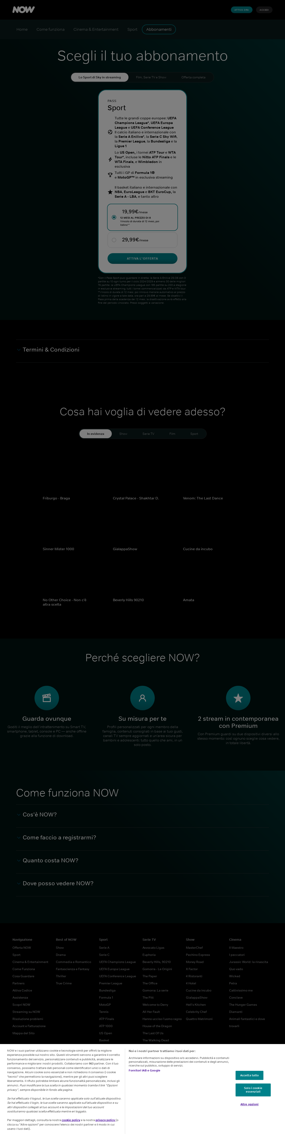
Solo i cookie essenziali (253, 1095)
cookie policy (71, 1125)
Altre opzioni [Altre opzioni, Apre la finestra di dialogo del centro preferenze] (249, 1110)
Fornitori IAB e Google (144, 1076)
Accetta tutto (249, 1081)
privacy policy (106, 1125)
